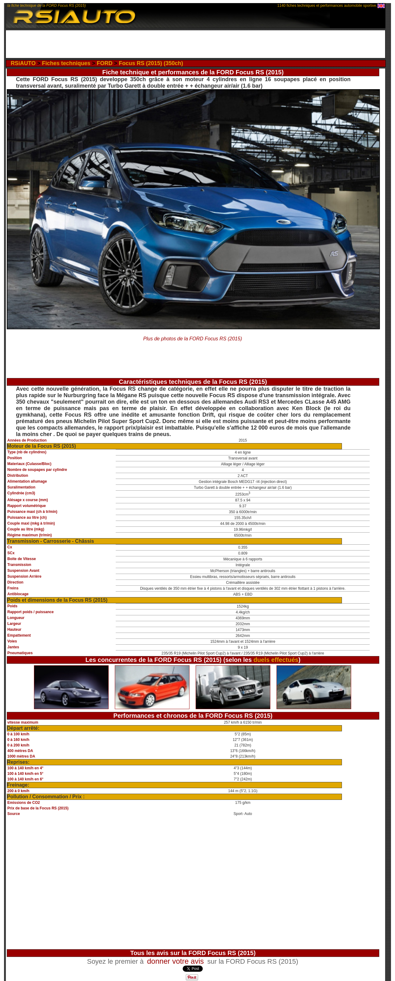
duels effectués (275, 659)
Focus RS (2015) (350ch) (151, 63)
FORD (105, 63)
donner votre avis (175, 961)
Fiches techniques (66, 63)
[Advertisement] (195, 44)
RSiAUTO (23, 63)
